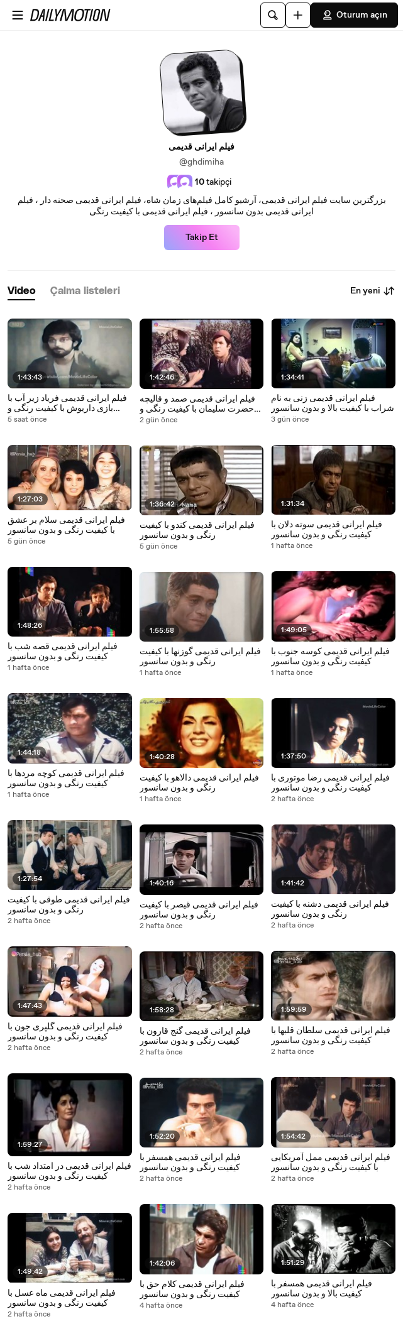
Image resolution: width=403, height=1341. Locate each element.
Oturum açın (354, 15)
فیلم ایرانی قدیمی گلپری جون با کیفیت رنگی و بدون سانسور (65, 1032)
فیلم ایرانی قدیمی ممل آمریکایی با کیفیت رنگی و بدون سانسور (330, 1162)
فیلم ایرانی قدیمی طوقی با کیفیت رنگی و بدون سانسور (69, 905)
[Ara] (272, 15)
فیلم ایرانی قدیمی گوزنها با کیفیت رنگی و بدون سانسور (200, 657)
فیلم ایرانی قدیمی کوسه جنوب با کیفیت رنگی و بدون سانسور (330, 657)
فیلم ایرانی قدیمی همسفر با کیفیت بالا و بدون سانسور (321, 1289)
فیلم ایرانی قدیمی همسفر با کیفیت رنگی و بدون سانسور (190, 1162)
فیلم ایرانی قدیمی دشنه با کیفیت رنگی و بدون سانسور (330, 909)
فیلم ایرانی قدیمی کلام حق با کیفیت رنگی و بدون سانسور (192, 1289)
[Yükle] (298, 15)
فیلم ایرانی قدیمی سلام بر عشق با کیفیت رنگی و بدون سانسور (66, 525)
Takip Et (201, 237)
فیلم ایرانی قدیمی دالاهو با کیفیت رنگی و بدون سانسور (199, 783)
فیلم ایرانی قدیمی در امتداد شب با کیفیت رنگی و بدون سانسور (69, 1171)
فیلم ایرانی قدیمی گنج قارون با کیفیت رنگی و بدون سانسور (195, 1036)
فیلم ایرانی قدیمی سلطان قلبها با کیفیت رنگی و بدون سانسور (330, 1036)
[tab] (21, 291)
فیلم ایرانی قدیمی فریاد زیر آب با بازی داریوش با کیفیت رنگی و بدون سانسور (67, 403)
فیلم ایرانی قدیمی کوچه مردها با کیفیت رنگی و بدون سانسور (66, 779)
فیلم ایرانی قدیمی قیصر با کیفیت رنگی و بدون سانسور (199, 910)
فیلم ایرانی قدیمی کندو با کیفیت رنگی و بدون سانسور (197, 530)
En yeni (372, 291)
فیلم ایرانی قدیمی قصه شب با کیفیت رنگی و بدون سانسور (63, 652)
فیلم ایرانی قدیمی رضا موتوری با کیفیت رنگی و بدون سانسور (330, 783)
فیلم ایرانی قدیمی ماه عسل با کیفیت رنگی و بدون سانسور (62, 1298)
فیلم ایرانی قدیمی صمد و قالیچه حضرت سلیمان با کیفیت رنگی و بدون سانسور (197, 404)
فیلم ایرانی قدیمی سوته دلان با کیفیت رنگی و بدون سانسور (326, 530)
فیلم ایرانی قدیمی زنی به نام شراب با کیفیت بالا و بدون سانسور (332, 403)
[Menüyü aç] (18, 15)
